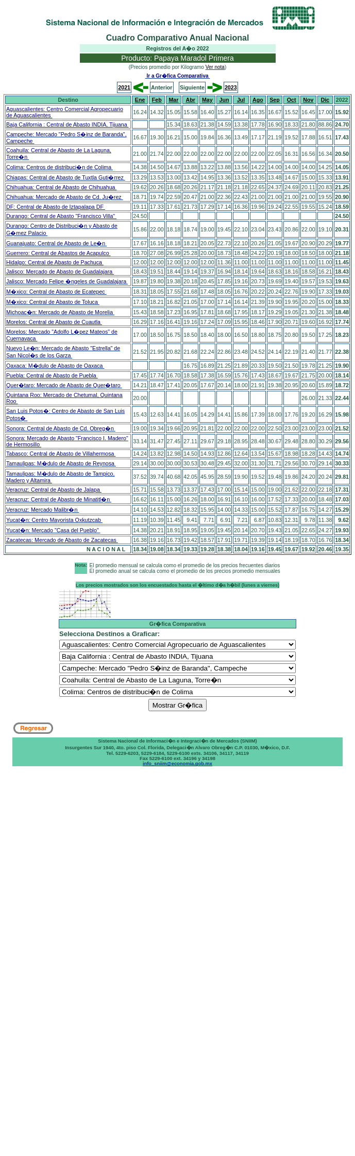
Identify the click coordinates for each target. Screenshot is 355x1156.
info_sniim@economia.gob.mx (177, 763)
